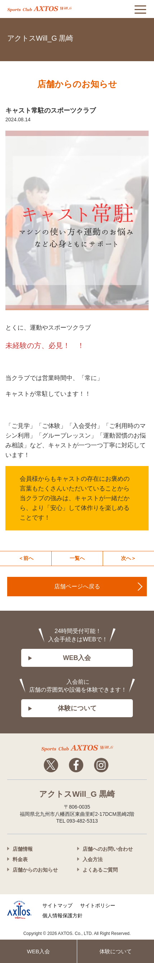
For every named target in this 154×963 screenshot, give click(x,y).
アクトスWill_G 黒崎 (40, 38)
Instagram (101, 765)
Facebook (76, 765)
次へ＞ (128, 558)
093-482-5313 (139, 37)
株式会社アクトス (19, 910)
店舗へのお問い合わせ (108, 849)
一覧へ (77, 558)
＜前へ (25, 558)
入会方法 (93, 859)
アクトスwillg (77, 748)
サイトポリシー (97, 905)
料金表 (20, 859)
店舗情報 (23, 849)
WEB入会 (77, 657)
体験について (77, 708)
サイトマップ (57, 905)
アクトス (39, 9)
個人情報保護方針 (62, 915)
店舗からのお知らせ (35, 870)
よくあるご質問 (100, 870)
